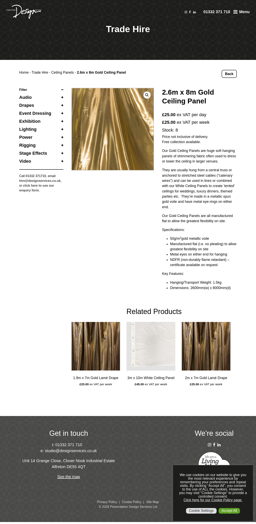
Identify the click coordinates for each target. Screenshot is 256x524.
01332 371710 (36, 176)
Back (229, 74)
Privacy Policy (107, 502)
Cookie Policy (131, 502)
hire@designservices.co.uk (40, 180)
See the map (68, 476)
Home (24, 72)
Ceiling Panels (62, 72)
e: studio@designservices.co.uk (68, 451)
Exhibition (29, 121)
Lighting (28, 129)
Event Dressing (35, 113)
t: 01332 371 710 (67, 445)
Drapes (26, 105)
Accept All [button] (229, 511)
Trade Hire (40, 72)
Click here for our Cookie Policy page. (213, 500)
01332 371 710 (216, 12)
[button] (147, 95)
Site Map (152, 502)
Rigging (27, 145)
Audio (25, 97)
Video (25, 161)
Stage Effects (33, 153)
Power (25, 137)
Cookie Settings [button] (201, 511)
